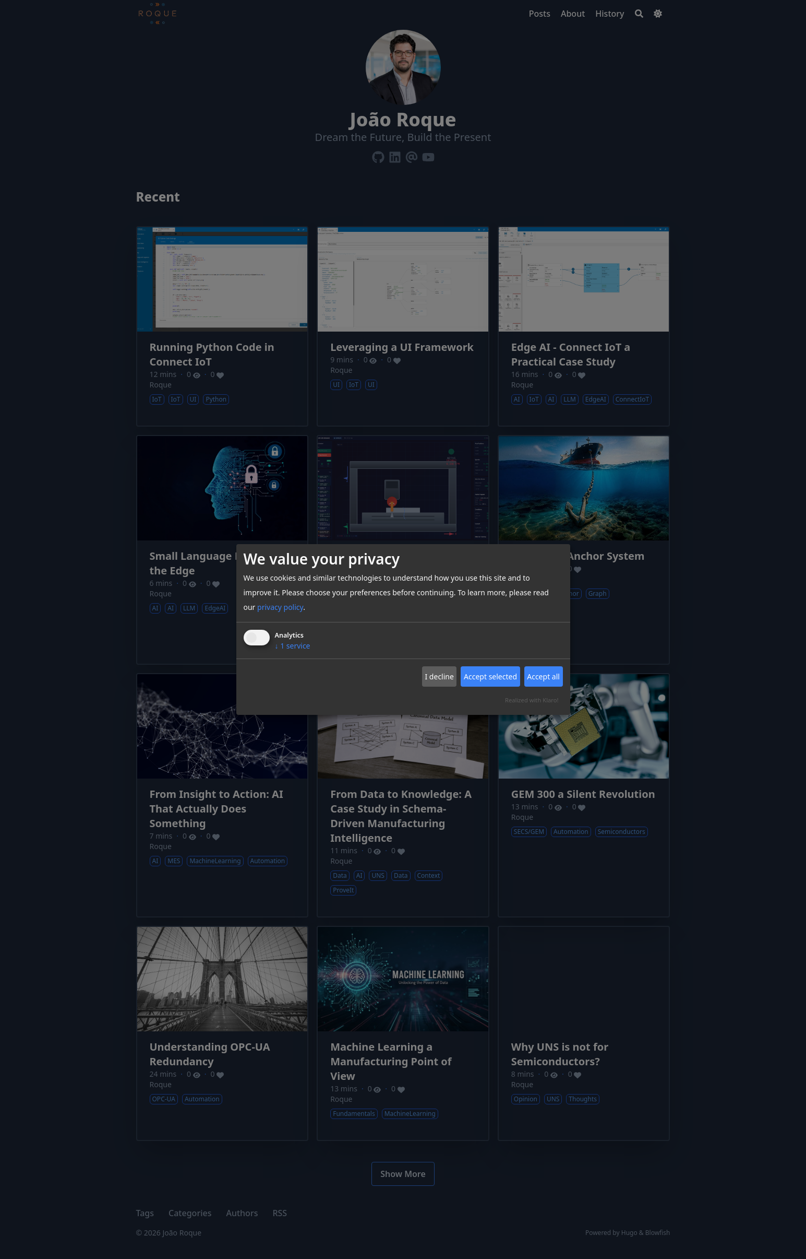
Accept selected (490, 676)
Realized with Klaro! (531, 700)
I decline (439, 676)
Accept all (543, 676)
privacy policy (280, 607)
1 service (292, 646)
